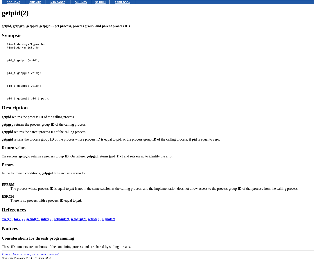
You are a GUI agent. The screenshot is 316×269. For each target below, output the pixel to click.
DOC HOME (13, 2)
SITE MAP (35, 2)
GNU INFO (81, 2)
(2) (7, 228)
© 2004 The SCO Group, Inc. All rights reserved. (30, 263)
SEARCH (100, 2)
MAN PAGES (57, 2)
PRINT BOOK (122, 2)
